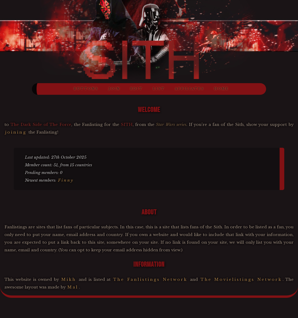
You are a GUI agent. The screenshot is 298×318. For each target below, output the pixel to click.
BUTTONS (86, 89)
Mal (72, 287)
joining (16, 132)
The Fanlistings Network (150, 279)
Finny (66, 180)
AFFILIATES (189, 89)
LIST (159, 89)
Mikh (68, 279)
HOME (221, 89)
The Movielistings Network (241, 279)
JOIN (114, 89)
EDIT (136, 89)
